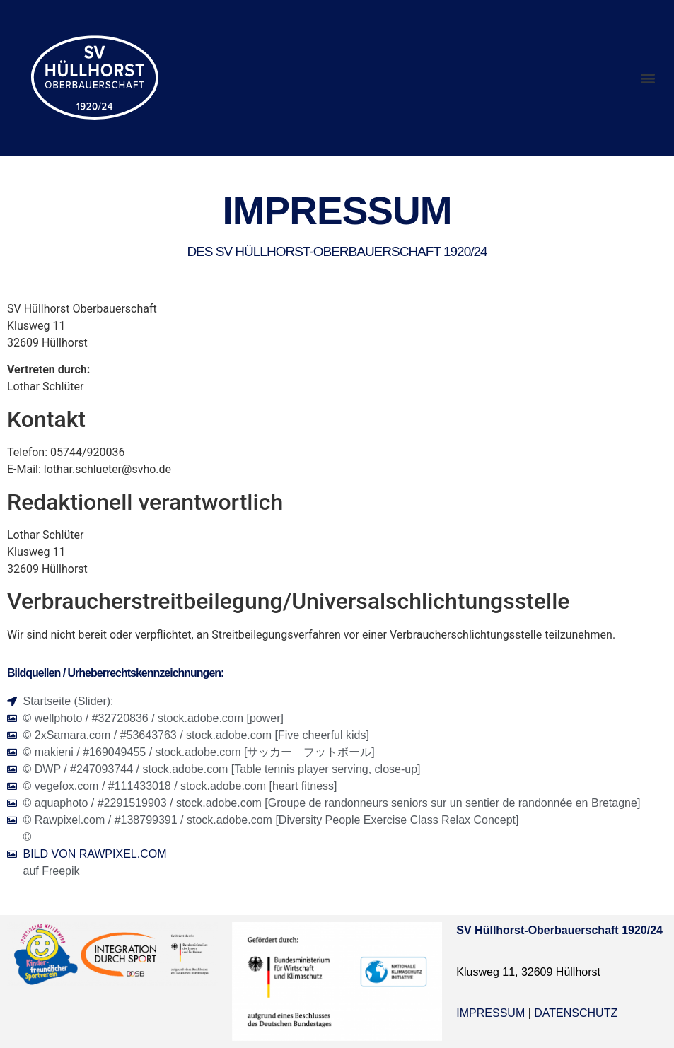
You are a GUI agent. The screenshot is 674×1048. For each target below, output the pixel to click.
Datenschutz (575, 1013)
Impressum (490, 1013)
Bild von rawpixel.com (95, 854)
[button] (648, 78)
